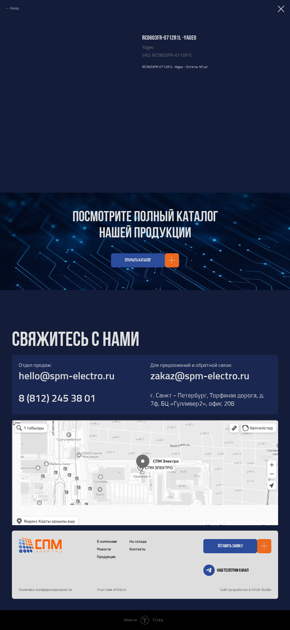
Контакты (137, 549)
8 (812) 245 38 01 (57, 398)
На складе (138, 541)
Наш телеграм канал (233, 570)
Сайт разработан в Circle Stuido (245, 589)
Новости (104, 549)
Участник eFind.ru (111, 589)
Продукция (106, 556)
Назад (14, 8)
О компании (107, 541)
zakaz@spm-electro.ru (200, 375)
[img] (209, 570)
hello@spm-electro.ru (67, 375)
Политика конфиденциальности (45, 589)
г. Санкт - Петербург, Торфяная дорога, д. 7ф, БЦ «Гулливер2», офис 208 (207, 399)
